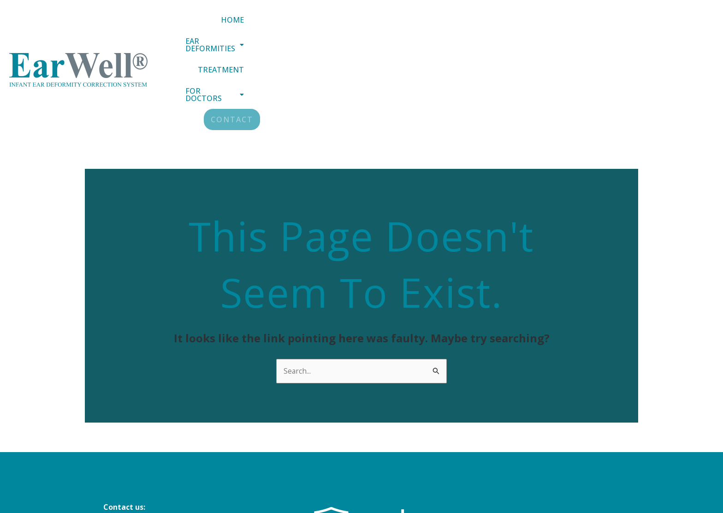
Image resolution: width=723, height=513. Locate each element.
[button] (447, 26)
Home (374, 26)
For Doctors (607, 26)
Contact (684, 26)
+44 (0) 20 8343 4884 (138, 458)
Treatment (530, 26)
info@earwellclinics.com (147, 433)
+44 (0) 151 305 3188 (138, 445)
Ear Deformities (446, 26)
